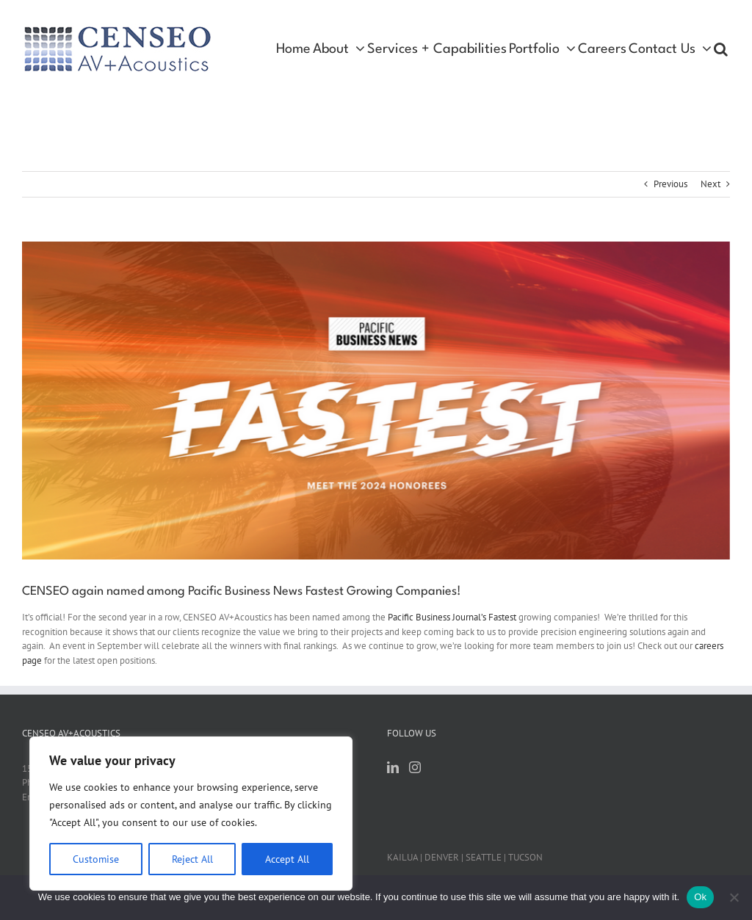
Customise (96, 859)
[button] (721, 49)
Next (710, 184)
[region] (190, 813)
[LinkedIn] (393, 767)
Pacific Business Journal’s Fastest (452, 617)
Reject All (192, 859)
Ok (700, 896)
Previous (670, 184)
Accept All (287, 859)
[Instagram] (415, 767)
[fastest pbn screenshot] (376, 400)
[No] (733, 897)
